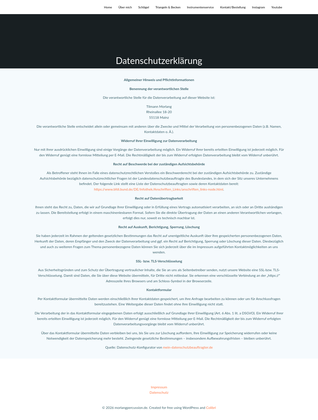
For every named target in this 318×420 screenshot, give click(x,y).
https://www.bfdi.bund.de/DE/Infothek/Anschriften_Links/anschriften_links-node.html (158, 189)
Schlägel (143, 7)
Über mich (125, 7)
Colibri (211, 407)
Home (108, 7)
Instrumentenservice (200, 7)
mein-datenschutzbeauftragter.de (188, 347)
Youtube (276, 7)
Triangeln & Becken (168, 7)
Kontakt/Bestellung (233, 7)
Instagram (258, 7)
